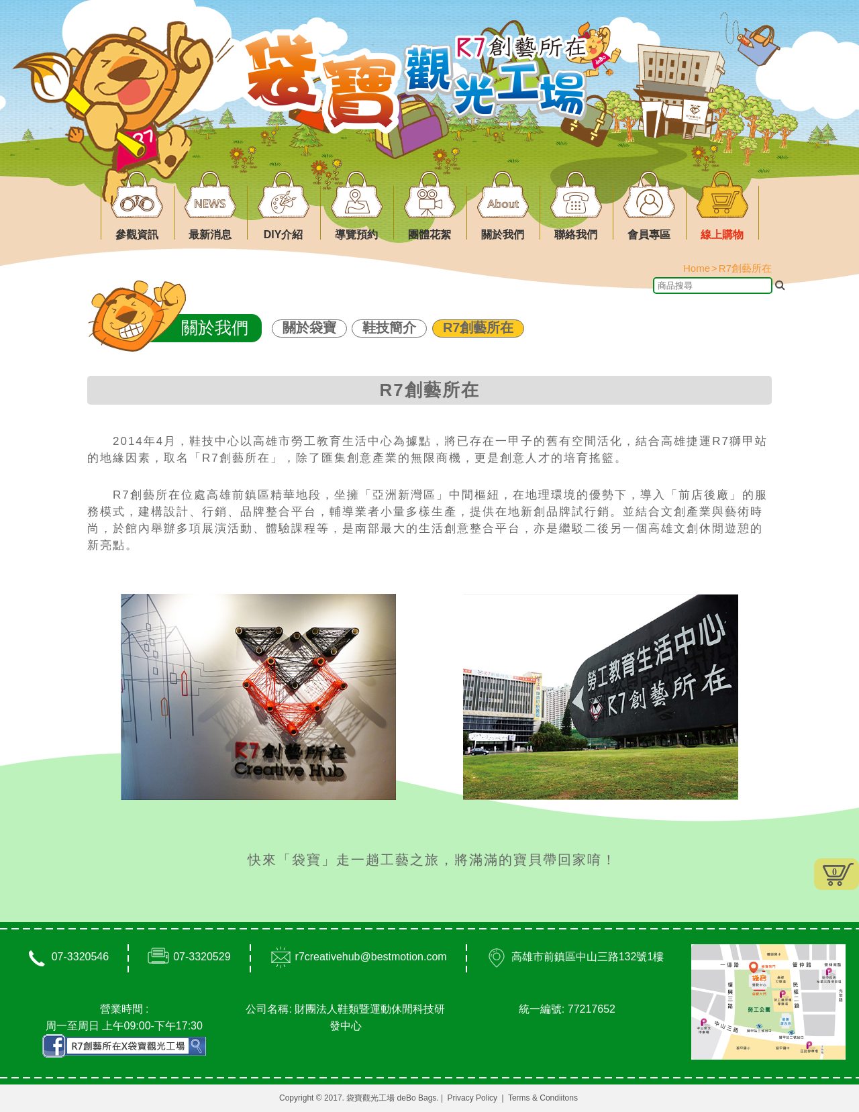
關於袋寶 (309, 327)
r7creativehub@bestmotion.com (371, 956)
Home (696, 268)
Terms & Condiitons (543, 1098)
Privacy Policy (472, 1098)
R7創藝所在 (478, 327)
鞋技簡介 (389, 327)
